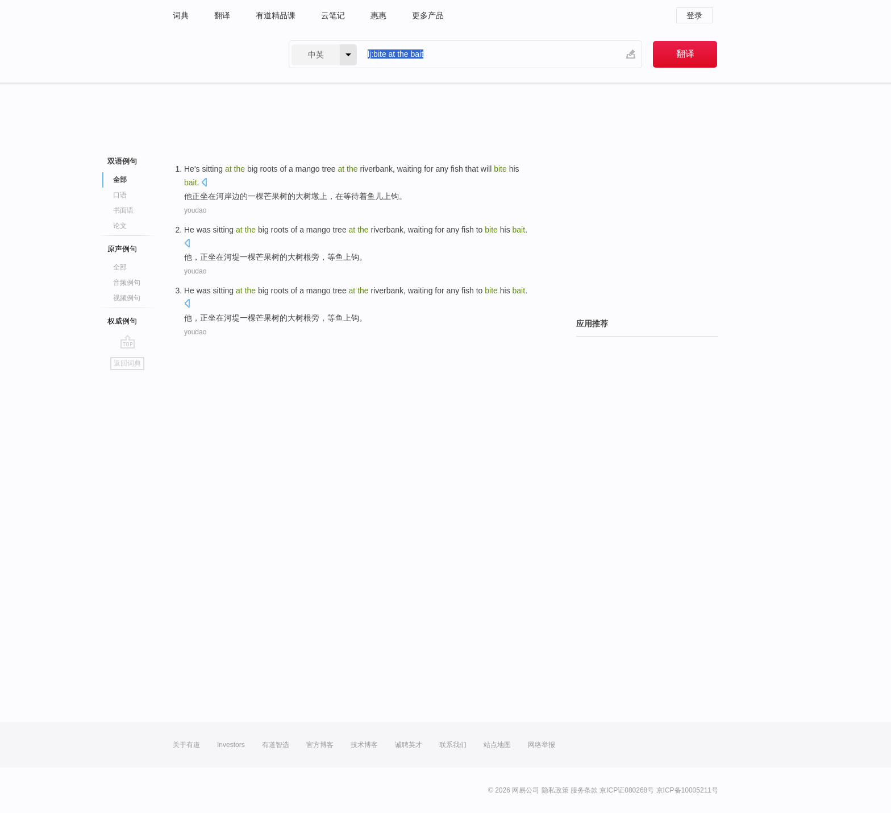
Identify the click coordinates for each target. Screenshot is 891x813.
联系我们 (453, 745)
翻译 (222, 15)
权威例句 (122, 321)
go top (127, 342)
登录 (694, 15)
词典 (181, 15)
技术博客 (364, 745)
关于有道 (186, 745)
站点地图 (497, 745)
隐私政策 (555, 790)
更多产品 (428, 15)
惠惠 (378, 15)
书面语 (123, 210)
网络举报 (541, 745)
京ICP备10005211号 (687, 790)
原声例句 (122, 248)
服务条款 (584, 790)
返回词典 (127, 363)
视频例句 (126, 298)
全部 (120, 180)
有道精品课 (275, 15)
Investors (231, 745)
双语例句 (122, 161)
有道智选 (275, 745)
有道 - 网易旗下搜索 (219, 54)
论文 (120, 226)
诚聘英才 (408, 745)
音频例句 (126, 283)
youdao (195, 210)
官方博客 (320, 745)
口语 (120, 195)
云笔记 (333, 15)
